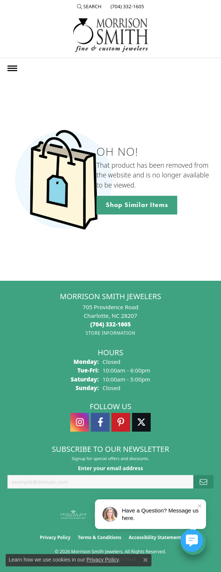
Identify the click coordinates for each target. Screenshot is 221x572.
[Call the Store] (110, 324)
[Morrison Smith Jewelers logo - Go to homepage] (110, 35)
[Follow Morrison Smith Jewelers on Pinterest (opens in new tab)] (120, 422)
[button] (89, 6)
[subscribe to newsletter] (203, 482)
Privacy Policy (55, 537)
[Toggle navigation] (12, 68)
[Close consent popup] (145, 560)
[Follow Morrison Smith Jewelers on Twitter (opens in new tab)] (141, 422)
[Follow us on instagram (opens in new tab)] (79, 422)
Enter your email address (110, 468)
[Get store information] (110, 333)
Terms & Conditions (99, 537)
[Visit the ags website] (73, 514)
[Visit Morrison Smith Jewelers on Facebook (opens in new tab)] (100, 422)
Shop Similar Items (137, 204)
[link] (126, 6)
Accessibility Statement (155, 537)
